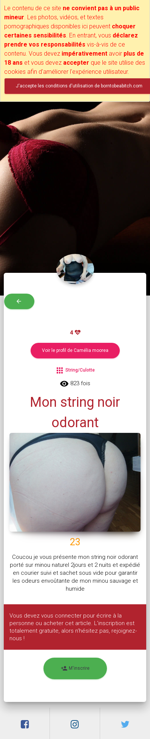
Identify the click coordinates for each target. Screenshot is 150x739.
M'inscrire (75, 668)
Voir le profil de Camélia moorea (75, 350)
